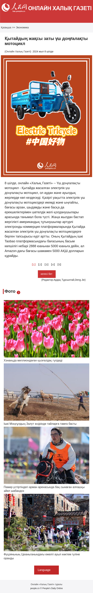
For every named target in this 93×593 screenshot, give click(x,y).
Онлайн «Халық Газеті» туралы (46, 584)
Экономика (22, 27)
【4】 (53, 264)
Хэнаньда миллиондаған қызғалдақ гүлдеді (33, 360)
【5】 (59, 264)
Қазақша (6, 27)
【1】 (34, 264)
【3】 (46, 264)
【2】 (40, 264)
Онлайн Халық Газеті (18, 51)
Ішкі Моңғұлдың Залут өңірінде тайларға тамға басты (40, 423)
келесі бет (47, 273)
